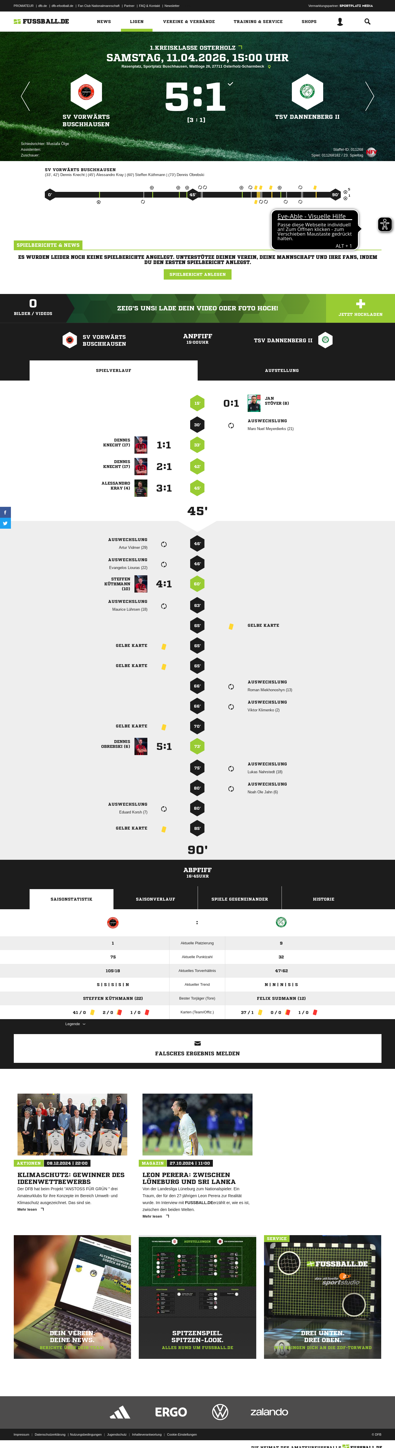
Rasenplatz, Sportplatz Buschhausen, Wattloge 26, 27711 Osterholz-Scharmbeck (197, 66)
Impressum (21, 1434)
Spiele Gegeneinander (239, 899)
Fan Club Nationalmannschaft (99, 5)
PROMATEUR (24, 5)
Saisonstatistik (72, 899)
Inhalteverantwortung (147, 1434)
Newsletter (172, 5)
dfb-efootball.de (62, 5)
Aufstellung (282, 370)
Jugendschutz (117, 1434)
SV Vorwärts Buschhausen (86, 120)
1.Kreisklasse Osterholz (197, 48)
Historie (323, 899)
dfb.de (42, 5)
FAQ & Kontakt (149, 5)
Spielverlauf (113, 370)
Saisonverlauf (155, 899)
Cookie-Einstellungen (182, 1434)
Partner (129, 5)
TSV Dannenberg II (307, 117)
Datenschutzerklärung (50, 1434)
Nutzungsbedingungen (86, 1434)
